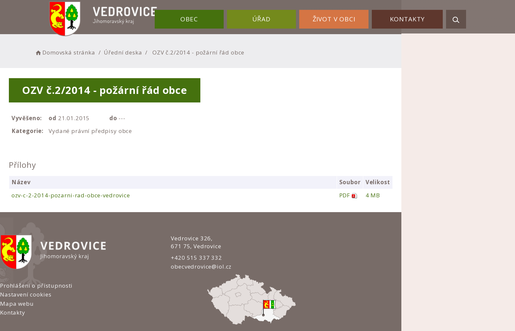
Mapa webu (279, 256)
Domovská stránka (122, 51)
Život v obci (344, 15)
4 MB (436, 195)
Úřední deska (180, 51)
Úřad (279, 15)
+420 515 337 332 (181, 257)
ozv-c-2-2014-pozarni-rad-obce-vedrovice (120, 195)
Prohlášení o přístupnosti (298, 238)
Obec (214, 15)
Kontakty (410, 15)
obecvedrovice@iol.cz (186, 266)
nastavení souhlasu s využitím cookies (372, 312)
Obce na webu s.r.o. (327, 303)
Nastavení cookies (288, 247)
